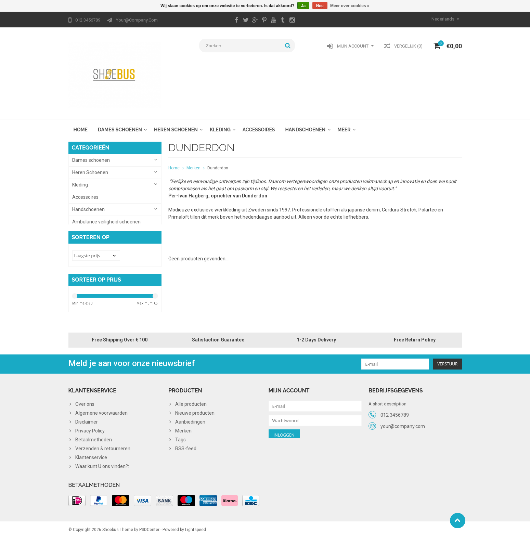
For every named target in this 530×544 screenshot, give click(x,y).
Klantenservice (91, 460)
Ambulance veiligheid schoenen (106, 217)
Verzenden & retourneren (102, 451)
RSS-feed (185, 451)
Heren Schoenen (176, 125)
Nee (320, 5)
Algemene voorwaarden (101, 415)
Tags (180, 442)
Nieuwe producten (195, 415)
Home (81, 125)
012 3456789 (394, 417)
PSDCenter (149, 535)
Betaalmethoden (93, 442)
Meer (343, 125)
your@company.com (402, 428)
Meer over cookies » (350, 5)
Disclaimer (86, 424)
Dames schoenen (120, 125)
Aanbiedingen (190, 424)
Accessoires (259, 125)
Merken (193, 163)
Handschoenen (305, 125)
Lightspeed (195, 535)
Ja (303, 5)
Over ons (84, 406)
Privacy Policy (90, 433)
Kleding (220, 125)
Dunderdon (217, 163)
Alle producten (191, 406)
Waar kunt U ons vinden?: (102, 468)
